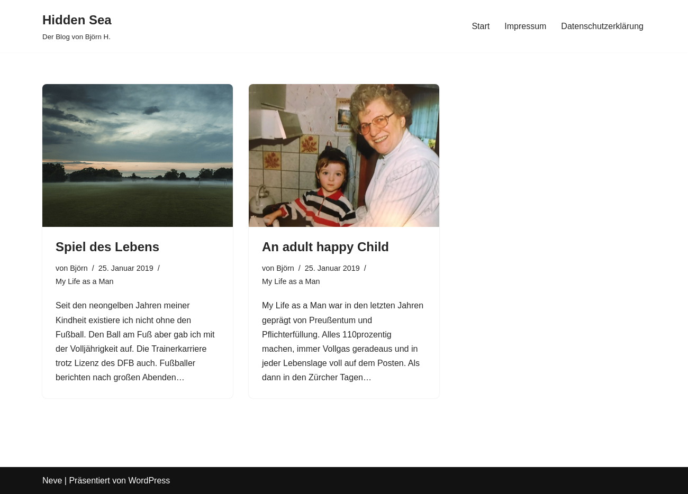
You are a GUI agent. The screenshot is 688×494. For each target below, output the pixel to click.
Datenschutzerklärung (602, 26)
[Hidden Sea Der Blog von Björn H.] (77, 26)
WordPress (149, 480)
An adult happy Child (325, 247)
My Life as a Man (85, 281)
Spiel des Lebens (107, 247)
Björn (79, 268)
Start (481, 26)
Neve (52, 480)
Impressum (525, 26)
